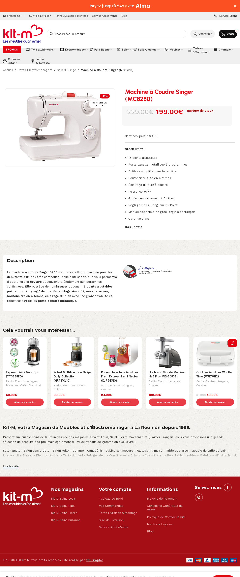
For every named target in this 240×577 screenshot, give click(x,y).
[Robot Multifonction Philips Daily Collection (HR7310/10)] (72, 352)
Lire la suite (10, 457)
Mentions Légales (160, 516)
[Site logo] (23, 33)
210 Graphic (94, 552)
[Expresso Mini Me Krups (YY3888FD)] (25, 352)
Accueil (8, 70)
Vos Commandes (111, 497)
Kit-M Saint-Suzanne (65, 512)
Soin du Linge (66, 70)
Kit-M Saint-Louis (63, 490)
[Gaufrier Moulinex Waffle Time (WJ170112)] (215, 352)
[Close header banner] (235, 6)
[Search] (116, 34)
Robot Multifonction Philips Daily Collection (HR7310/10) (72, 376)
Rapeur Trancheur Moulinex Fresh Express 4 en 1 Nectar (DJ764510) (119, 376)
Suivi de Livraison (111, 512)
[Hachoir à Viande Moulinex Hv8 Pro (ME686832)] (168, 352)
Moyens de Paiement (162, 490)
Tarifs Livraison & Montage (118, 504)
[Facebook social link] (228, 479)
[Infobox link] (225, 16)
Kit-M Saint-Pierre (64, 504)
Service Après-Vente (114, 519)
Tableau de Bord (111, 490)
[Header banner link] (114, 6)
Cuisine (58, 389)
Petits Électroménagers (35, 70)
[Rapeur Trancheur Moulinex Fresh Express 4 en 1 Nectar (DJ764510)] (120, 352)
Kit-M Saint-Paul (63, 497)
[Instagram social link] (199, 489)
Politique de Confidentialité (166, 509)
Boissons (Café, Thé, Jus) (23, 385)
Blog (150, 523)
